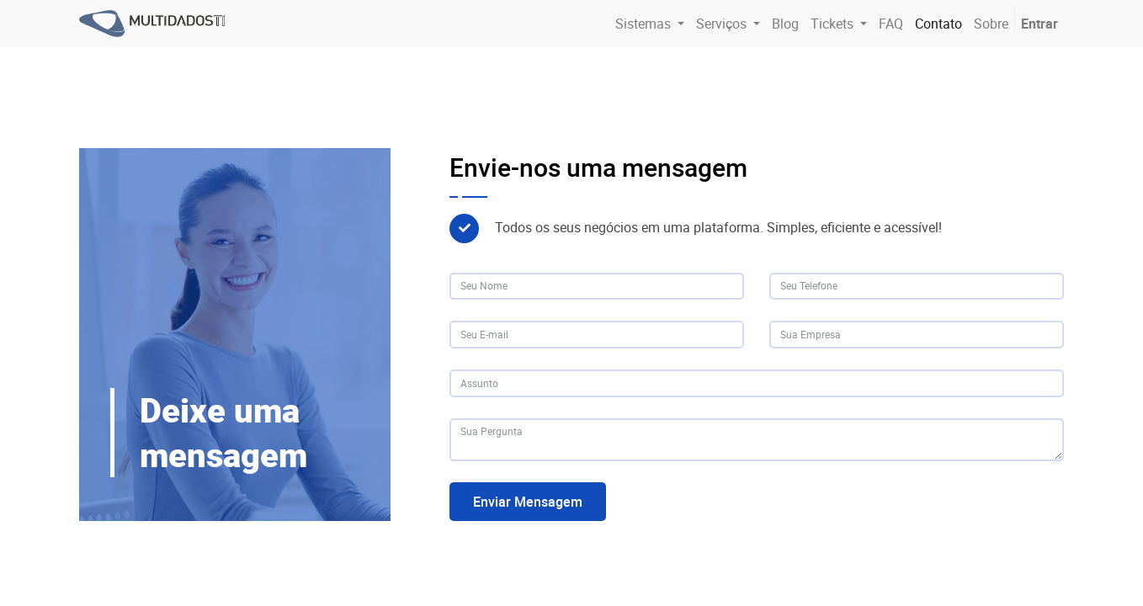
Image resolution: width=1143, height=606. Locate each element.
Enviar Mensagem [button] (527, 501)
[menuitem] (785, 23)
